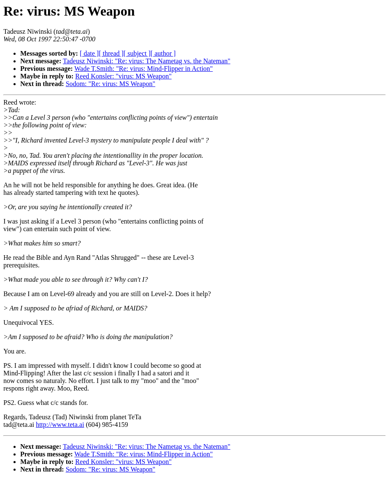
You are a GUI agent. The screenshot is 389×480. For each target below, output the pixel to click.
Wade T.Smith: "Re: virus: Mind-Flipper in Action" (143, 68)
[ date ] (89, 53)
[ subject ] (137, 53)
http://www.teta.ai (60, 424)
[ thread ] (111, 53)
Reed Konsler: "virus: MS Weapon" (123, 76)
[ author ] (163, 53)
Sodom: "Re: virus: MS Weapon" (110, 83)
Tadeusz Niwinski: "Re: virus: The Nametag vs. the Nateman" (146, 61)
